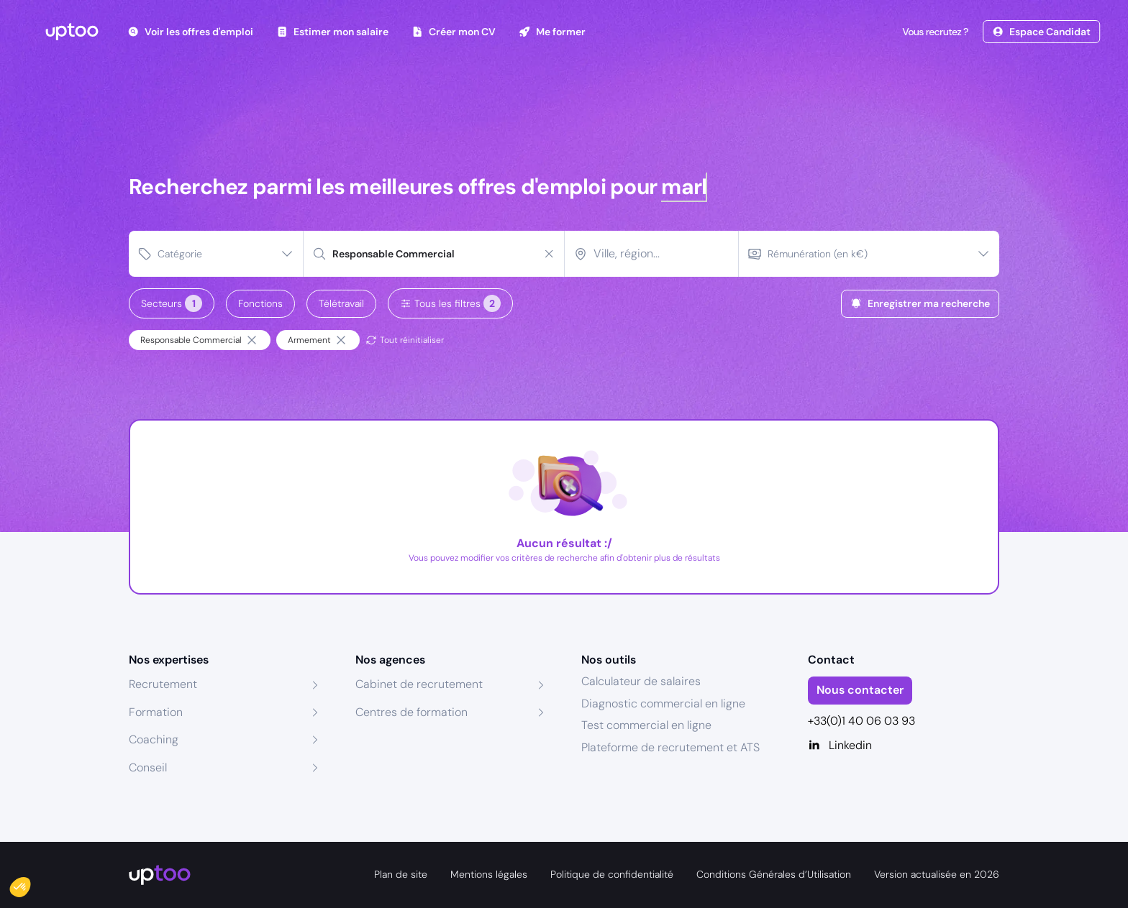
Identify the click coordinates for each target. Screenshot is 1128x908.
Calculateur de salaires (641, 681)
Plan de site (400, 874)
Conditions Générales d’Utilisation (773, 874)
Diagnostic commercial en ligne (663, 703)
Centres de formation (411, 712)
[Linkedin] (904, 745)
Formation (156, 712)
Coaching (153, 739)
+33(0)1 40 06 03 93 (861, 720)
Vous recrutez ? (933, 31)
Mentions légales (488, 874)
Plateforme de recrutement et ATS (670, 747)
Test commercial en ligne (646, 725)
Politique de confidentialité (611, 874)
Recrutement (163, 684)
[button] (30, 883)
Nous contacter (860, 689)
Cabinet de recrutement (419, 684)
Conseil (148, 767)
